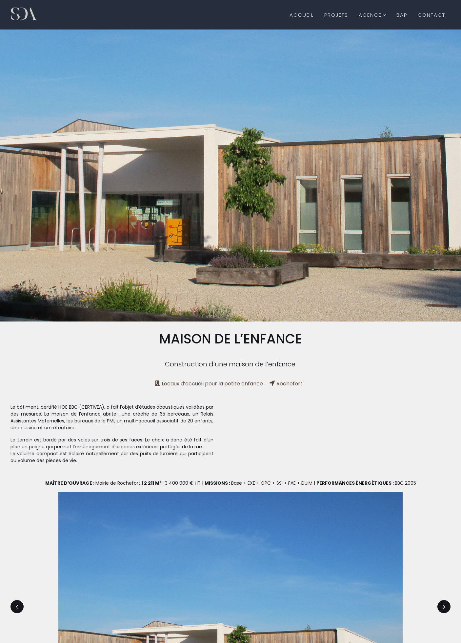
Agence (372, 14)
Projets (336, 14)
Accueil (302, 14)
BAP (401, 14)
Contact (431, 14)
